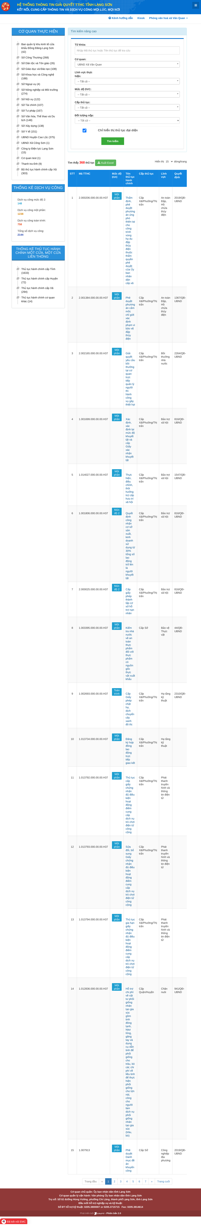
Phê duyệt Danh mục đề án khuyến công (130, 1160)
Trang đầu (91, 1181)
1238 (20, 213)
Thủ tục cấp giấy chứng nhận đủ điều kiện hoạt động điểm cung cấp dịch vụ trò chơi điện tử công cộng (130, 805)
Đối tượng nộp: (84, 115)
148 (20, 203)
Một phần (117, 196)
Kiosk (141, 18)
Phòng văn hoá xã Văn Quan (168, 18)
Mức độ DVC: (83, 89)
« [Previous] (102, 1181)
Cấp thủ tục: (82, 102)
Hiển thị (159, 161)
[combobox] (127, 64)
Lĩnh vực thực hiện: (83, 74)
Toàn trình (117, 692)
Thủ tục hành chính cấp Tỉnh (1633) (38, 271)
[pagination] (169, 161)
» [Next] (152, 1181)
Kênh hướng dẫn (121, 18)
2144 (20, 234)
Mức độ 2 (117, 511)
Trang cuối (163, 1181)
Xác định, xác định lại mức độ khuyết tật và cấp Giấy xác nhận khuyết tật (130, 440)
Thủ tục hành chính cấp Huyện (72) (39, 280)
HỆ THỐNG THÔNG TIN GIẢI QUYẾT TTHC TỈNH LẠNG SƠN (64, 5)
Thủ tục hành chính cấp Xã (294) (37, 289)
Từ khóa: (80, 44)
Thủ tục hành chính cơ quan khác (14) (38, 299)
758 (20, 224)
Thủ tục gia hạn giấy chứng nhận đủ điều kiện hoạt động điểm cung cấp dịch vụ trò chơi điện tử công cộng (130, 947)
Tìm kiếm (113, 141)
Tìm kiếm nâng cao (84, 31)
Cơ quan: (80, 59)
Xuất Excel (106, 162)
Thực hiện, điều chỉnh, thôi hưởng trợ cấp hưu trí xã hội (130, 488)
